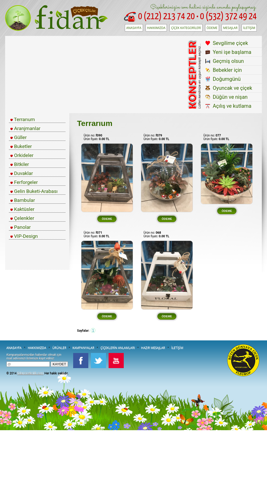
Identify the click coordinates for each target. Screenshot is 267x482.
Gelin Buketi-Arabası (34, 191)
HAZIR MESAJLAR (153, 348)
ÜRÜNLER (59, 348)
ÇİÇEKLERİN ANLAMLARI (117, 348)
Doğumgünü (227, 79)
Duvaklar (21, 173)
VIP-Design (24, 236)
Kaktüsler (22, 209)
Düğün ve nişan (230, 97)
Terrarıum (22, 119)
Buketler (21, 146)
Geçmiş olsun (228, 61)
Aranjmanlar (25, 128)
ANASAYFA (133, 28)
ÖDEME (212, 28)
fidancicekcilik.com (30, 373)
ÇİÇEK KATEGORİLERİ (186, 28)
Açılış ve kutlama (232, 106)
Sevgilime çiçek (230, 43)
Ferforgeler (24, 182)
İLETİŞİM (249, 28)
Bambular (22, 200)
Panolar (20, 227)
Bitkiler (19, 164)
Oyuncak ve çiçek (232, 88)
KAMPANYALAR (83, 348)
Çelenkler (22, 218)
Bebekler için (227, 70)
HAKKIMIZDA (156, 28)
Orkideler (21, 155)
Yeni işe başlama (232, 52)
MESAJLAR (230, 28)
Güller (18, 137)
